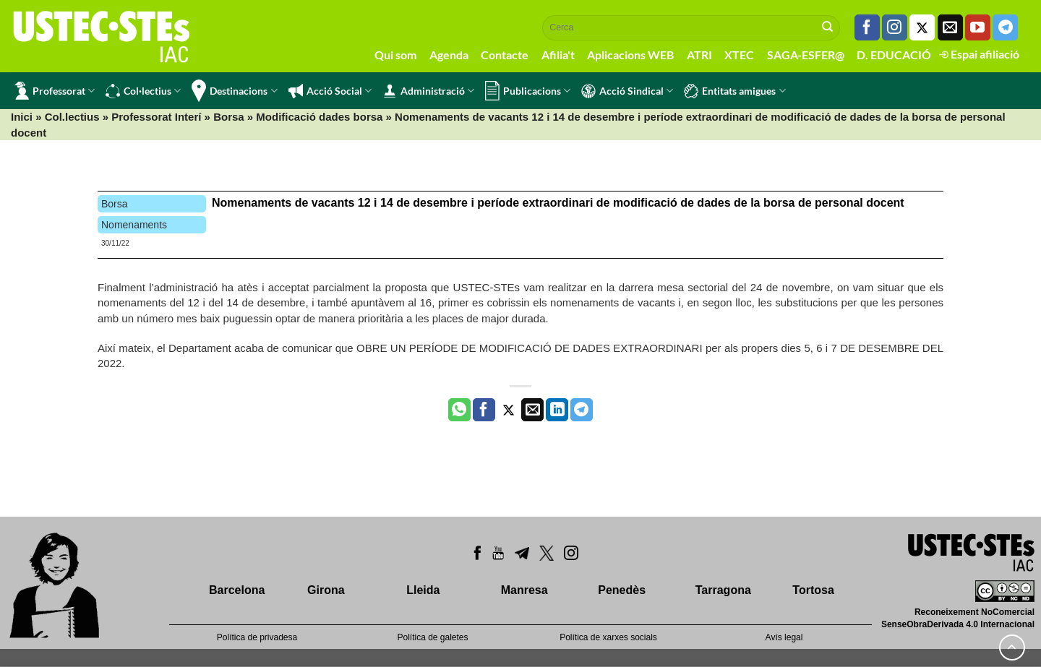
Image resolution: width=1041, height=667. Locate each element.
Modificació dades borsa (319, 117)
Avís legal (784, 637)
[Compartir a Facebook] (484, 409)
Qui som (395, 54)
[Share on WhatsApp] (459, 409)
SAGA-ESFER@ (805, 54)
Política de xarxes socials (608, 637)
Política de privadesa (257, 637)
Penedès (622, 590)
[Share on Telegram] (581, 409)
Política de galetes (432, 637)
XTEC (739, 54)
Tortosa (813, 590)
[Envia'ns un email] (950, 27)
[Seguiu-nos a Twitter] (922, 27)
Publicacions (527, 90)
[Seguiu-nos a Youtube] (977, 27)
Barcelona (237, 590)
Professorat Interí (156, 117)
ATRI (699, 54)
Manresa (524, 590)
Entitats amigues (734, 91)
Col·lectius (143, 91)
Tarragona (723, 590)
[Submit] (827, 27)
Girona (326, 590)
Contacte (504, 54)
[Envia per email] (532, 409)
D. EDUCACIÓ (894, 54)
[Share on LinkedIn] (557, 409)
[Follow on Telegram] (1005, 27)
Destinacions (234, 90)
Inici (22, 117)
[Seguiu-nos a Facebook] (867, 27)
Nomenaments (134, 225)
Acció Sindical (627, 91)
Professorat (54, 91)
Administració (428, 91)
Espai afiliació (979, 54)
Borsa (228, 117)
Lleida (423, 590)
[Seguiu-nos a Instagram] (894, 27)
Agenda (448, 54)
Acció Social (330, 91)
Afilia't (558, 54)
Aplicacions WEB (630, 54)
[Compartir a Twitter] (508, 409)
